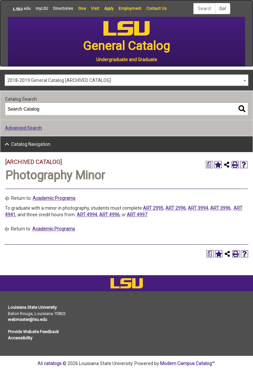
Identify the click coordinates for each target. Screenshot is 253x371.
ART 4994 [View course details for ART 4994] (87, 214)
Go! (222, 8)
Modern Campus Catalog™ (187, 363)
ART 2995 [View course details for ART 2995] (153, 208)
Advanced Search (23, 128)
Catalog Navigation (30, 144)
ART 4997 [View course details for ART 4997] (137, 214)
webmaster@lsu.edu (27, 319)
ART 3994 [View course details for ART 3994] (198, 208)
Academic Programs (54, 198)
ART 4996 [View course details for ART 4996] (109, 214)
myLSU (42, 8)
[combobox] (126, 80)
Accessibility (20, 337)
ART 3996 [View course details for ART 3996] (220, 208)
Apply (109, 8)
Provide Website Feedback (33, 331)
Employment (130, 8)
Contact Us (156, 8)
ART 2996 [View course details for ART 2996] (175, 208)
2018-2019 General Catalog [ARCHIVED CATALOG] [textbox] (59, 80)
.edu (19, 8)
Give (82, 8)
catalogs (53, 363)
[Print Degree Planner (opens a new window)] (209, 164)
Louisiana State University (32, 307)
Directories (63, 8)
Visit (95, 8)
